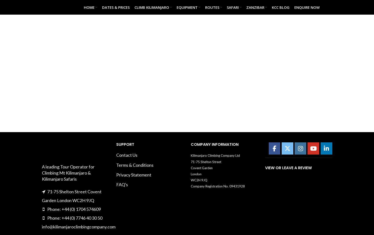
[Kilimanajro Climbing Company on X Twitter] (287, 148)
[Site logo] (54, 7)
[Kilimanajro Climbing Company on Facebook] (274, 148)
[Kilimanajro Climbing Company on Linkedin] (326, 148)
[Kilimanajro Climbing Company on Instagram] (300, 148)
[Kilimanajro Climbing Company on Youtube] (313, 148)
